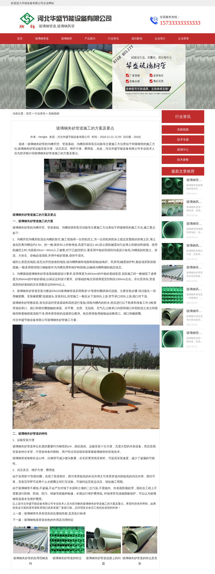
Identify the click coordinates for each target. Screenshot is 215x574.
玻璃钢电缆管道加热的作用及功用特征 (48, 519)
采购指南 (183, 129)
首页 (20, 38)
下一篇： (18, 519)
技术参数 (183, 159)
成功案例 (136, 38)
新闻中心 (183, 149)
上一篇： (18, 513)
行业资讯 (113, 38)
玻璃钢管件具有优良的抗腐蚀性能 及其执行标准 (55, 513)
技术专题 (183, 139)
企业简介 (160, 38)
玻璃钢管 (66, 38)
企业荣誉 (183, 38)
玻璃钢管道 (42, 38)
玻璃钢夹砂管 (21, 227)
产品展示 (90, 38)
